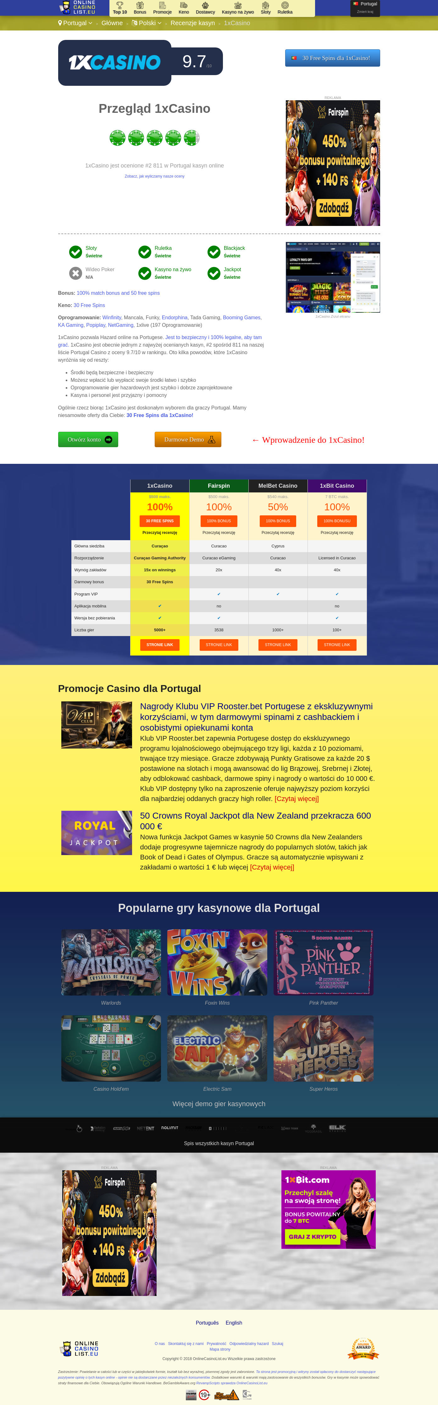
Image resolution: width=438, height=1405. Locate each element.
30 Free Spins (89, 305)
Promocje (162, 11)
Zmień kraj (365, 12)
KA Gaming (71, 325)
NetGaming (120, 325)
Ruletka (285, 11)
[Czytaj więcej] (297, 799)
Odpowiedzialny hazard (249, 1344)
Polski (146, 22)
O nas (160, 1344)
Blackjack (234, 248)
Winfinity (112, 317)
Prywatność (216, 1344)
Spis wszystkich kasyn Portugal (219, 1143)
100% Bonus (219, 521)
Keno (184, 11)
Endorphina (175, 317)
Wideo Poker (100, 269)
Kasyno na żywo (238, 11)
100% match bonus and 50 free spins (118, 293)
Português (207, 1322)
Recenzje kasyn (192, 22)
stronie (160, 645)
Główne (112, 22)
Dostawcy (205, 11)
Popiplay (95, 325)
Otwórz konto (84, 439)
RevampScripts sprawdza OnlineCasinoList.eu (231, 1383)
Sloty (266, 11)
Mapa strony (220, 1349)
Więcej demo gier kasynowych (219, 1104)
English (234, 1322)
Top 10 (120, 11)
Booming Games (241, 317)
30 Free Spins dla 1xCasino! (336, 58)
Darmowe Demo (184, 439)
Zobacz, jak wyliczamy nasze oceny (155, 176)
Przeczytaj (159, 532)
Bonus (140, 11)
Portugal (75, 22)
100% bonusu (337, 521)
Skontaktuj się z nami (185, 1344)
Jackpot (232, 269)
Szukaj (277, 1344)
